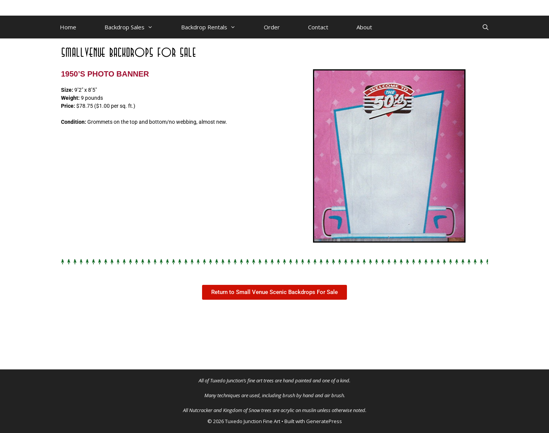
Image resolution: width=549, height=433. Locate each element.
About (364, 27)
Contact (318, 27)
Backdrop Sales (135, 27)
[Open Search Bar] (485, 27)
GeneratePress (324, 421)
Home (68, 27)
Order (272, 27)
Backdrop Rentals (215, 27)
